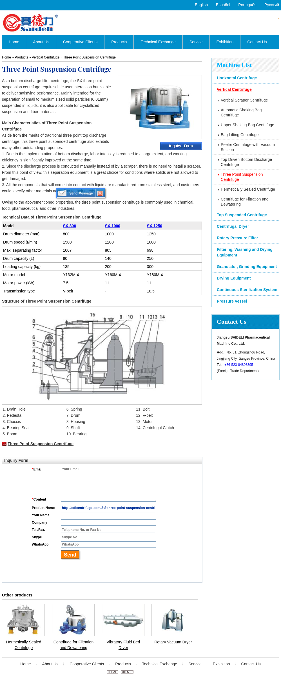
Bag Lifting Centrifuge (240, 134)
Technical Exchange (159, 664)
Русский (271, 5)
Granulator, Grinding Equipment (247, 266)
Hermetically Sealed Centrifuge (248, 189)
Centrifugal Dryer (233, 226)
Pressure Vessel (232, 301)
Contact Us (231, 321)
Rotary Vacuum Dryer (173, 642)
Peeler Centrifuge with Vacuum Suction (248, 147)
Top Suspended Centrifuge (242, 215)
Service (195, 664)
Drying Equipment (234, 278)
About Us (50, 664)
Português (247, 5)
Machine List (234, 64)
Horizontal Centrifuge (237, 78)
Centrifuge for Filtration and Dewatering (245, 201)
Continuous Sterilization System (247, 289)
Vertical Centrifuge (234, 89)
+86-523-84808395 (238, 365)
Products (21, 57)
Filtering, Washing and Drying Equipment (245, 252)
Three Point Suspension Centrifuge (242, 177)
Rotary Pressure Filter (237, 238)
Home (6, 57)
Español (223, 5)
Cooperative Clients (87, 664)
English (201, 5)
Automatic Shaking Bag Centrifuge (241, 112)
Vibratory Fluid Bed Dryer (123, 645)
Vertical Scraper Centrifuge (244, 100)
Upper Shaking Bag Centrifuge (247, 125)
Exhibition (221, 664)
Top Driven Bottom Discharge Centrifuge (246, 162)
